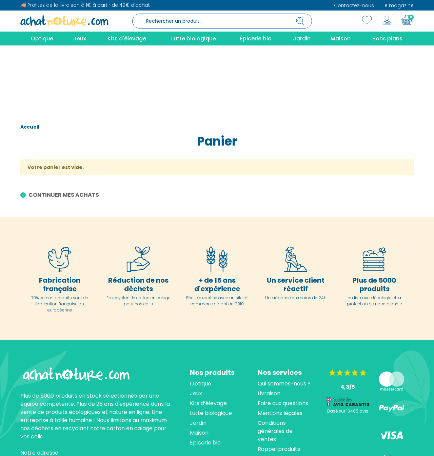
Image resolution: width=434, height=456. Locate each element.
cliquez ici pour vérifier (279, 444)
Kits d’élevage (208, 339)
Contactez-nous (354, 5)
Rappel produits (279, 385)
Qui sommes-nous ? (284, 320)
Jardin (198, 359)
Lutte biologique (211, 349)
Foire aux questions (283, 339)
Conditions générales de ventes (275, 367)
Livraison (269, 330)
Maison (199, 369)
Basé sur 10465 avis (347, 347)
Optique (200, 320)
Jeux (196, 330)
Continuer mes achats (63, 131)
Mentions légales (280, 349)
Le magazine (398, 5)
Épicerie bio (205, 379)
